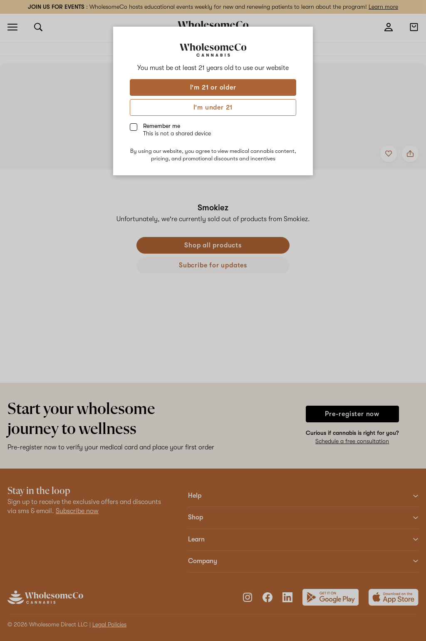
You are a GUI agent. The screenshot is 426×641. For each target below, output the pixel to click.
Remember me (177, 129)
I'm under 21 (213, 107)
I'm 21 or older (213, 87)
